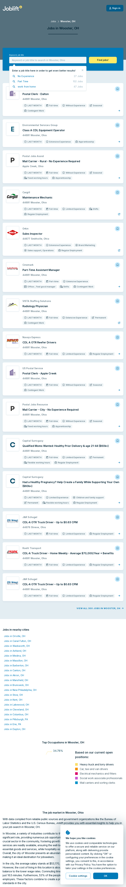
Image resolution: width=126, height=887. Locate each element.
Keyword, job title (16, 55)
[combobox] (47, 60)
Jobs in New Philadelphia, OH (20, 674)
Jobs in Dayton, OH (14, 713)
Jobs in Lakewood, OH (16, 689)
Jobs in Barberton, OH (16, 649)
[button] (103, 60)
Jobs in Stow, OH (13, 679)
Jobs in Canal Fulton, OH (17, 625)
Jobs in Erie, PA (12, 708)
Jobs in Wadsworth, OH (17, 630)
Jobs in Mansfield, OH (16, 664)
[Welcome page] (12, 8)
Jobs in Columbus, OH (16, 698)
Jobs (53, 21)
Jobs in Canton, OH (14, 654)
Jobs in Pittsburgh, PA (16, 703)
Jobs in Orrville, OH (14, 620)
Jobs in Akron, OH (14, 659)
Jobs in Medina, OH (15, 640)
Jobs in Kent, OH (13, 684)
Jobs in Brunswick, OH (16, 669)
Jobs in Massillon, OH (16, 645)
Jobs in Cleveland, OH (16, 693)
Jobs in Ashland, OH (15, 635)
